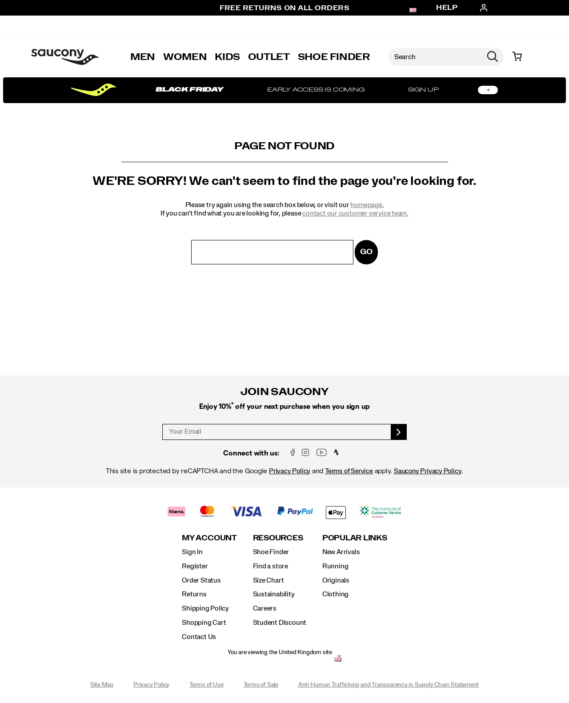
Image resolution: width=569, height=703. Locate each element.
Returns (194, 594)
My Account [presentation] (209, 538)
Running (335, 566)
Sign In (192, 551)
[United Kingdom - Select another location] (337, 660)
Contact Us (199, 636)
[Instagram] (305, 453)
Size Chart (268, 580)
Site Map (101, 685)
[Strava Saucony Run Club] (336, 453)
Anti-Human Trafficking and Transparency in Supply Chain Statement (388, 685)
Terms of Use (206, 685)
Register (195, 566)
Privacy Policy (289, 471)
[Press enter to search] (492, 57)
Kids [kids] (227, 57)
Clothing (335, 594)
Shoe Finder (271, 551)
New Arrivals (341, 551)
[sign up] (399, 432)
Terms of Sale (261, 685)
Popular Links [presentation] (354, 538)
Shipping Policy (205, 608)
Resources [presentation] (278, 538)
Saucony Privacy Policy (427, 471)
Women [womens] (185, 57)
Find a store (270, 566)
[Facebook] (293, 453)
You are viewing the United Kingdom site (280, 652)
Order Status (201, 580)
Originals (335, 580)
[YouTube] (322, 453)
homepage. (367, 204)
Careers (265, 608)
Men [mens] (142, 57)
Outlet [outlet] (269, 57)
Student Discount (280, 622)
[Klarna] (176, 513)
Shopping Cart (204, 622)
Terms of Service (349, 471)
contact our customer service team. (355, 213)
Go (366, 252)
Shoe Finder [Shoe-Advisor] (334, 57)
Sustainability (274, 594)
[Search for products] (434, 57)
